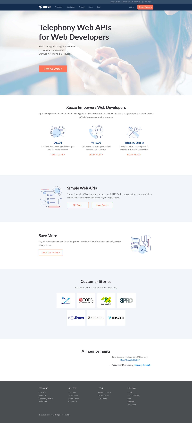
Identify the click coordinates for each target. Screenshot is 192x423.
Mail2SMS (43, 401)
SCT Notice (102, 399)
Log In (131, 7)
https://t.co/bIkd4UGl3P (130, 360)
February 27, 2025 (142, 365)
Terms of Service (104, 392)
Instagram (131, 404)
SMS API (42, 392)
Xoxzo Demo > (102, 205)
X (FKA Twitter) (133, 395)
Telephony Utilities (46, 399)
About (129, 392)
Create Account (145, 7)
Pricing (81, 7)
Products (59, 7)
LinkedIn (130, 402)
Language (146, 2)
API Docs (72, 392)
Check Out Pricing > (51, 252)
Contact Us (126, 2)
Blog (98, 7)
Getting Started (53, 69)
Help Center (136, 2)
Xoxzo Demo (115, 2)
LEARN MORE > (58, 154)
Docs (90, 7)
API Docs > (78, 205)
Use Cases (71, 7)
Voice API (42, 395)
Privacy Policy (103, 395)
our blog (113, 287)
